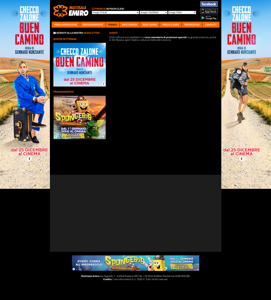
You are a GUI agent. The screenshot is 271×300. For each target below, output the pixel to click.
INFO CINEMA (129, 24)
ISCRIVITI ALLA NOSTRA (76, 32)
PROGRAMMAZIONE (65, 24)
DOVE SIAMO (149, 24)
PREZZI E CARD (170, 24)
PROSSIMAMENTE (93, 24)
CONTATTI (210, 24)
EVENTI (112, 24)
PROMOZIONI (191, 24)
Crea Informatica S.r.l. (124, 279)
